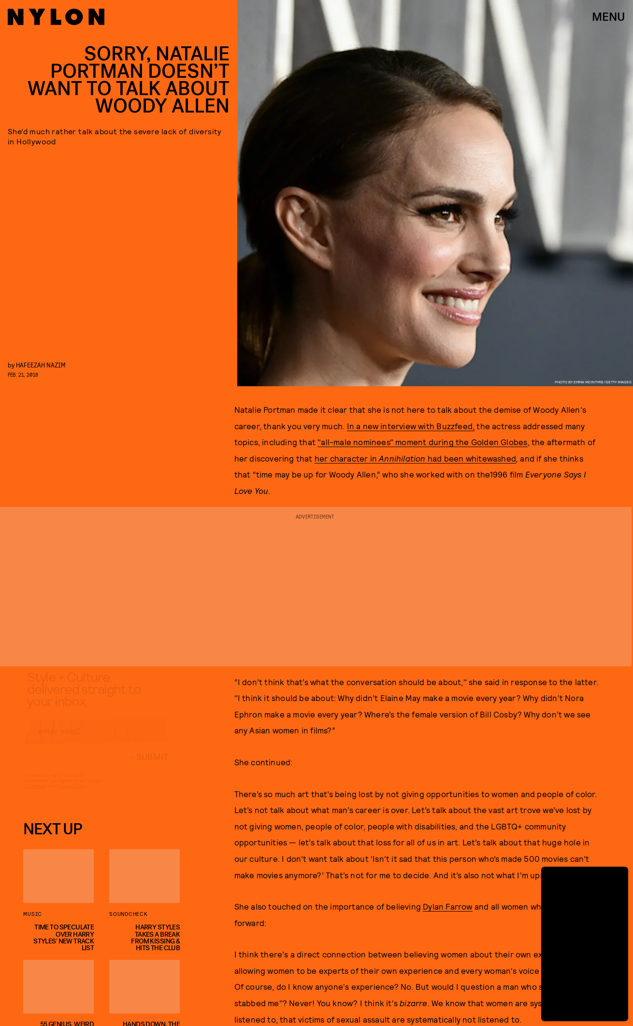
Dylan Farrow (447, 906)
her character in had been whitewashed (415, 458)
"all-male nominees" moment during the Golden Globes (422, 442)
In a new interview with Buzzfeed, (411, 426)
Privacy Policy (72, 795)
